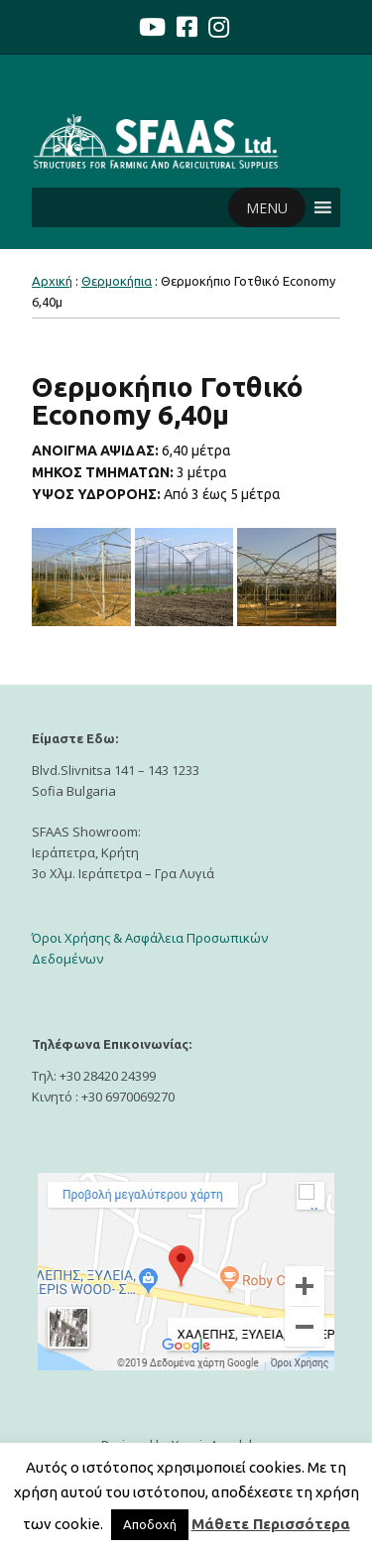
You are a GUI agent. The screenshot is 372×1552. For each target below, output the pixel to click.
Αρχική (52, 281)
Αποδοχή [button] (150, 1524)
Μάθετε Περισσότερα (270, 1523)
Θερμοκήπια (116, 281)
